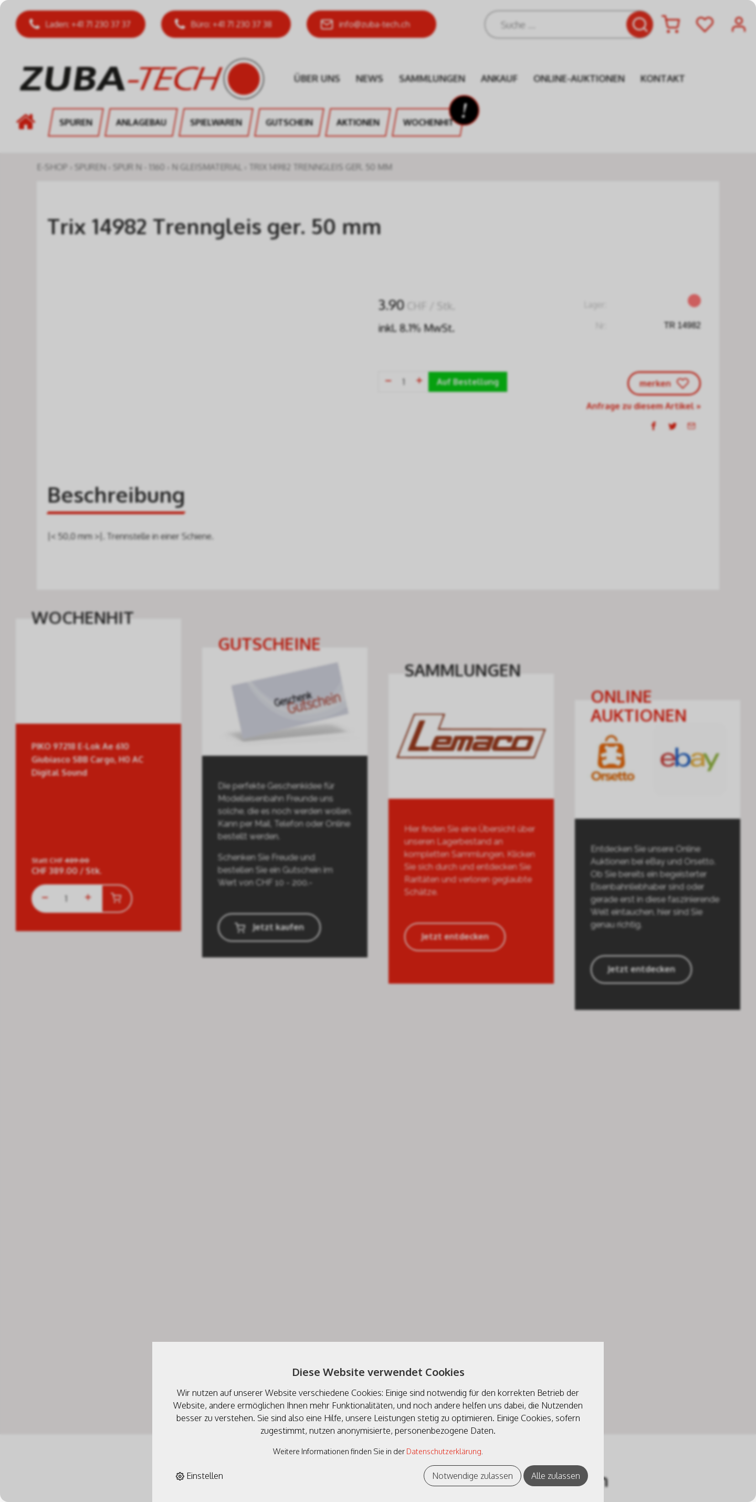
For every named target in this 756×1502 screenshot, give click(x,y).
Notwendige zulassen (472, 1475)
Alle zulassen (555, 1475)
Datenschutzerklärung (443, 1451)
